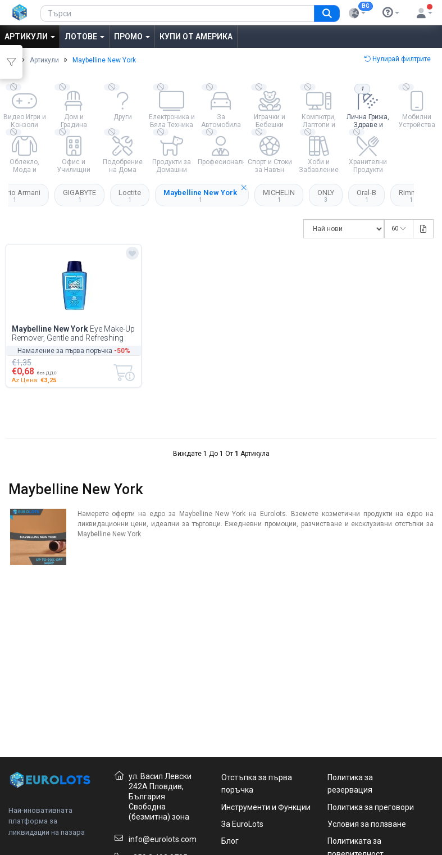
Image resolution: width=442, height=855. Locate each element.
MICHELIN (279, 195)
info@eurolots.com (163, 839)
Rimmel (411, 195)
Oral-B (366, 195)
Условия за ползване (366, 824)
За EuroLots (242, 824)
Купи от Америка (196, 36)
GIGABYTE (79, 195)
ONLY (325, 195)
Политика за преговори (370, 807)
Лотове (84, 36)
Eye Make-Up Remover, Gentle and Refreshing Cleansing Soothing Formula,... (73, 333)
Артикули (29, 36)
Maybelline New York (206, 193)
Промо (132, 36)
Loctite (130, 195)
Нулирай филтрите (397, 59)
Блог (230, 840)
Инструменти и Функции (266, 807)
